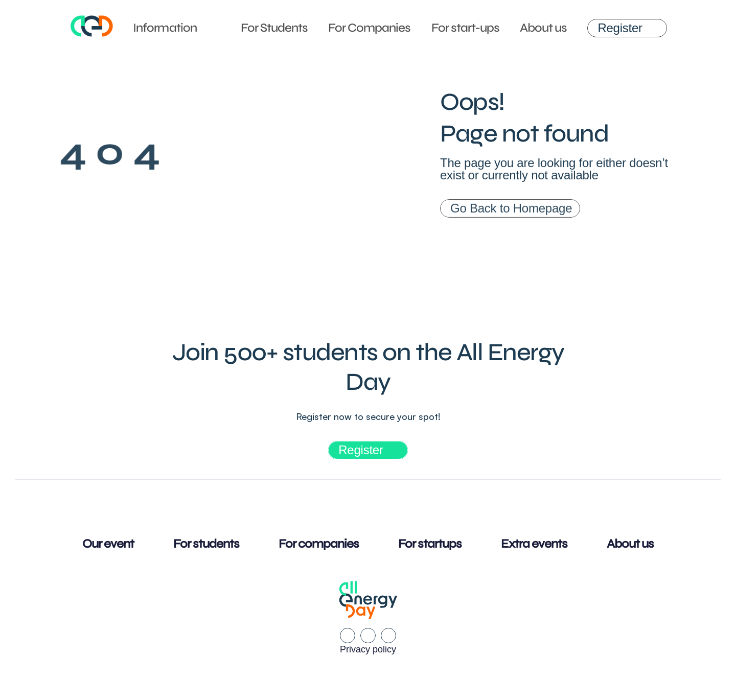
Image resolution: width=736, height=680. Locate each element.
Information (164, 27)
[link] (626, 28)
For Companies (369, 27)
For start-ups (465, 27)
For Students (274, 27)
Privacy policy (368, 649)
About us (543, 27)
